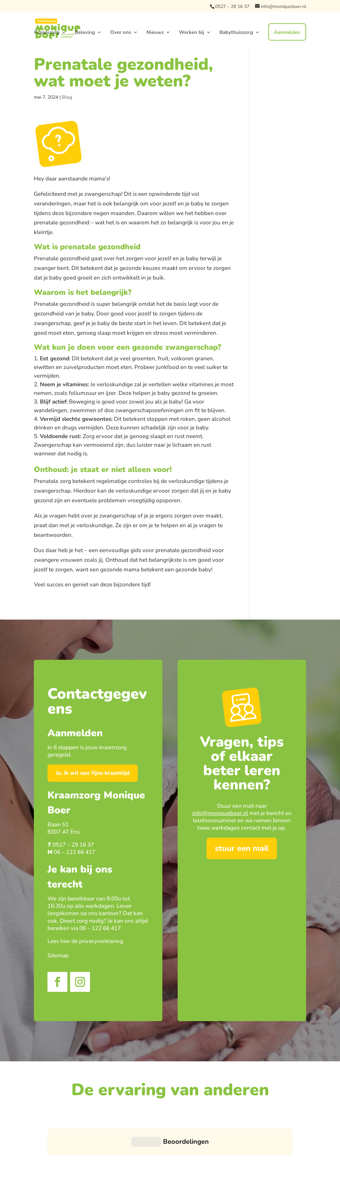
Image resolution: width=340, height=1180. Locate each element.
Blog (67, 97)
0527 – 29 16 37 (232, 6)
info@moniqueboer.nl (220, 813)
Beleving (85, 33)
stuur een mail (242, 848)
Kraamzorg (46, 33)
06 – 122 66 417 (74, 852)
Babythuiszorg (236, 33)
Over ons (120, 33)
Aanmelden (287, 32)
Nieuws (155, 33)
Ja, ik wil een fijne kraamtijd (92, 773)
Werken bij (191, 33)
